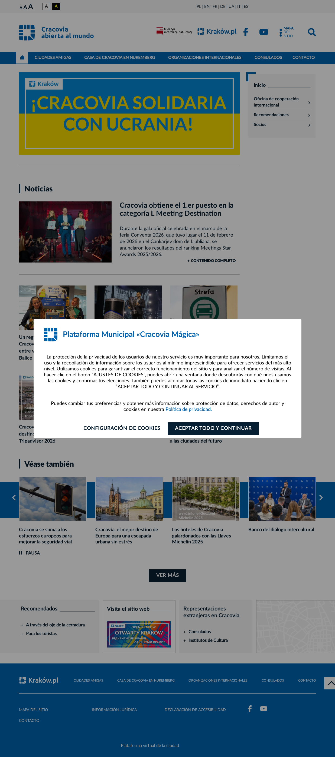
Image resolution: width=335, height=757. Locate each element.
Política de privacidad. (188, 409)
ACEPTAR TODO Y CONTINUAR (213, 428)
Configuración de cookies (121, 428)
